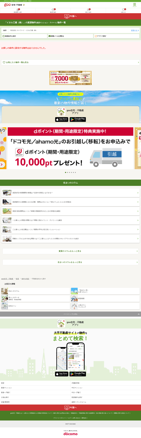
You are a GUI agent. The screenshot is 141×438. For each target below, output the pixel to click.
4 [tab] (71, 172)
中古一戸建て (76, 392)
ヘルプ (69, 418)
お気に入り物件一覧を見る (16, 62)
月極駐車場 (75, 383)
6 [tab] (75, 172)
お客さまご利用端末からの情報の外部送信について (38, 413)
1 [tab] (65, 172)
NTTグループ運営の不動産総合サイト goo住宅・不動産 (17, 1)
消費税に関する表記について (121, 413)
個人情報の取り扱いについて (104, 413)
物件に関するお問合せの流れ (61, 413)
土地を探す (5, 397)
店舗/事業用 (5, 402)
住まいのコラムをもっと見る (70, 262)
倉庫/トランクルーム (79, 402)
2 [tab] (67, 172)
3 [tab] (69, 172)
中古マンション (77, 388)
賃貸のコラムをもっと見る (70, 251)
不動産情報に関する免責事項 (86, 413)
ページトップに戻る (70, 314)
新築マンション (6, 388)
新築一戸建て (5, 392)
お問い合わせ (76, 418)
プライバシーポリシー (59, 418)
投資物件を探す (77, 397)
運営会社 (84, 418)
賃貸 (2, 383)
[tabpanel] (70, 148)
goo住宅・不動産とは (16, 413)
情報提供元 (74, 413)
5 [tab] (73, 172)
